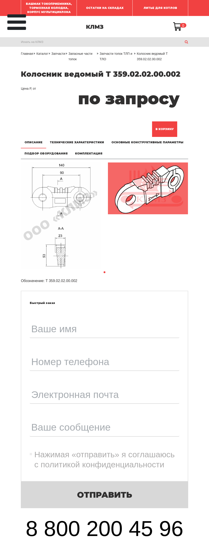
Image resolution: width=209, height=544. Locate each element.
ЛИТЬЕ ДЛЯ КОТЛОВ (160, 8)
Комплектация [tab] (88, 153)
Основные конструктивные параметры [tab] (147, 142)
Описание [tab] (33, 142)
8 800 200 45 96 (104, 528)
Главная (27, 53)
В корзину (164, 129)
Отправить (104, 495)
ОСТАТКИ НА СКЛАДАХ (104, 8)
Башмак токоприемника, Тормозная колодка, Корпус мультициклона (49, 8)
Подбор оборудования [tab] (46, 153)
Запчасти (58, 53)
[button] (104, 272)
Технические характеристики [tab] (77, 142)
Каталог (42, 53)
